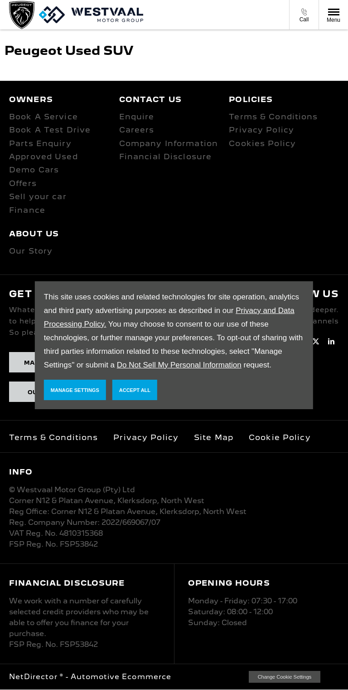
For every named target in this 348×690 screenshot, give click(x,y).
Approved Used (43, 156)
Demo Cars (34, 169)
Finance (27, 210)
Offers (23, 183)
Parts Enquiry (40, 143)
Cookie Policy (280, 437)
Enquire (137, 116)
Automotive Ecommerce (121, 676)
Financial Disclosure (165, 156)
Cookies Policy (262, 143)
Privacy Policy (261, 129)
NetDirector (34, 676)
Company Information (168, 143)
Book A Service (43, 116)
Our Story (31, 250)
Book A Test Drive (50, 129)
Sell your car (38, 196)
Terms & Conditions (273, 116)
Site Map (213, 437)
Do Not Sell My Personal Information (179, 365)
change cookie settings (284, 677)
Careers (137, 129)
